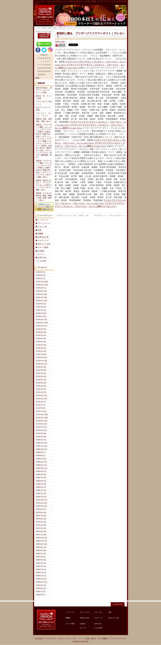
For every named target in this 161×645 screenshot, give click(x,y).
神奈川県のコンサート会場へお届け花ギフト (110, 215)
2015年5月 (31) (41, 304)
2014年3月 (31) (41, 348)
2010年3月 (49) (41, 433)
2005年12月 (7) (41, 576)
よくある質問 (41, 261)
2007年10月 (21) (41, 506)
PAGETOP (119, 604)
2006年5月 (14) (41, 560)
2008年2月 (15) (41, 493)
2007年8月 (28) (41, 512)
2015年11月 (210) (42, 285)
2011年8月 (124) (41, 424)
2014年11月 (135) (42, 323)
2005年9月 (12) (41, 585)
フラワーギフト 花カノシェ (44, 103)
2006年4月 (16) (41, 563)
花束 (39, 230)
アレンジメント (44, 223)
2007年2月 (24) (41, 531)
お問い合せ (42, 258)
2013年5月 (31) (41, 380)
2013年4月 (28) (41, 383)
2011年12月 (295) (42, 414)
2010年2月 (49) (41, 436)
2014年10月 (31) (41, 326)
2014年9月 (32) (41, 329)
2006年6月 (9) (40, 557)
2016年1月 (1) (40, 278)
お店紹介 (41, 251)
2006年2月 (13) (41, 569)
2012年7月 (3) (40, 405)
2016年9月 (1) (40, 272)
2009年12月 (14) (41, 443)
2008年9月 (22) (41, 471)
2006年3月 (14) (41, 566)
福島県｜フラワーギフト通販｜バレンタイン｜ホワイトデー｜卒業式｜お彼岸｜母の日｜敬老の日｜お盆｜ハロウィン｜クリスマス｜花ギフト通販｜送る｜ (44, 169)
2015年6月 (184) (41, 300)
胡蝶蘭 (40, 234)
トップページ (43, 220)
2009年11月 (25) (41, 446)
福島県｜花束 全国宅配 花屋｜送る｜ (44, 120)
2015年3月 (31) (41, 310)
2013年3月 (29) (41, 386)
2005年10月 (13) (41, 582)
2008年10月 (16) (41, 468)
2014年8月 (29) (41, 332)
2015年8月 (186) (41, 294)
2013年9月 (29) (41, 367)
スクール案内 (43, 247)
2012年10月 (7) (41, 402)
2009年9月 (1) (40, 452)
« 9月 (37, 78)
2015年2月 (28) (41, 313)
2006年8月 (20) (41, 550)
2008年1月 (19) (41, 497)
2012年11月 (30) (41, 399)
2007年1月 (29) (41, 535)
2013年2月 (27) (41, 389)
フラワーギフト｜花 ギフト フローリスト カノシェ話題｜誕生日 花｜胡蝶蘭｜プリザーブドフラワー (85, 638)
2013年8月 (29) (41, 370)
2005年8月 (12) (41, 588)
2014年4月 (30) (41, 345)
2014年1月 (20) (41, 354)
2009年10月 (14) (41, 449)
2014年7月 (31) (41, 335)
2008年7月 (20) (41, 478)
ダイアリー (41, 254)
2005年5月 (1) (40, 595)
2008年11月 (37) (41, 465)
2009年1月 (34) (41, 459)
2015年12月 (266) (42, 282)
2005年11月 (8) (41, 579)
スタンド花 (42, 227)
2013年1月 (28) (41, 392)
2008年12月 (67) (41, 462)
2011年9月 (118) (41, 421)
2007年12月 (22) (41, 500)
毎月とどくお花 (44, 244)
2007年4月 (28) (41, 525)
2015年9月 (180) (41, 291)
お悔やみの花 (43, 237)
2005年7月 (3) (40, 591)
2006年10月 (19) (41, 544)
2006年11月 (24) (41, 541)
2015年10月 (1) (41, 288)
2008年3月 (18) (41, 490)
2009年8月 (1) (40, 455)
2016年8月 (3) (40, 275)
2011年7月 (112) (41, 427)
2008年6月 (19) (41, 481)
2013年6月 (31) (41, 376)
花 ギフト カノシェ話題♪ (43, 108)
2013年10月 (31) (41, 364)
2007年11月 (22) (41, 503)
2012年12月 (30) (41, 395)
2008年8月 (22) (41, 474)
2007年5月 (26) (41, 522)
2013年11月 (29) (41, 361)
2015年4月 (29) (41, 307)
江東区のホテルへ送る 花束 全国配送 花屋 (71, 215)
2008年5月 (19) (41, 484)
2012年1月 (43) (41, 411)
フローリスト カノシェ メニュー (44, 114)
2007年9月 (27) (41, 509)
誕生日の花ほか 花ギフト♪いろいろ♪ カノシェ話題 (44, 90)
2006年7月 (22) (41, 553)
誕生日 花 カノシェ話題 (44, 97)
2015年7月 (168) (41, 297)
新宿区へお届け (60, 41)
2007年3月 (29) (41, 528)
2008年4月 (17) (41, 487)
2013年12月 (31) (41, 357)
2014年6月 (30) (41, 338)
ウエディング (43, 240)
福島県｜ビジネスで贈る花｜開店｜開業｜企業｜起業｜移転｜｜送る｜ (44, 196)
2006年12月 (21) (41, 538)
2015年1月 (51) (41, 316)
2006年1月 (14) (41, 572)
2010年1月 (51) (41, 440)
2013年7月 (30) (41, 373)
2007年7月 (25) (41, 516)
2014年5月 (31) (41, 342)
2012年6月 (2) (40, 408)
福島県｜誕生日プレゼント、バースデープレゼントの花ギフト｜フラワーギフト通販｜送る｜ (44, 185)
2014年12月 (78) (41, 319)
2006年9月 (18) (41, 547)
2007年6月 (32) (41, 519)
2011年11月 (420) (42, 417)
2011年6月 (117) (41, 430)
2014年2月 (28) (41, 351)
